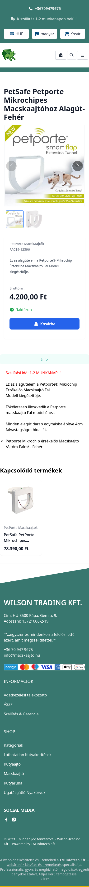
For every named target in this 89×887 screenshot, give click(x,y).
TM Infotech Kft (43, 844)
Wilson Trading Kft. (43, 602)
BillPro (44, 879)
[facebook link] (6, 819)
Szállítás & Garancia (21, 714)
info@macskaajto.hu (22, 655)
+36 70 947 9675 (18, 649)
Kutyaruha (13, 783)
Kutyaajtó (12, 764)
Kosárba (45, 323)
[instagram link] (13, 819)
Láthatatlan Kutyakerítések (28, 754)
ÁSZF (8, 704)
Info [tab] (44, 359)
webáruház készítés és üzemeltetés (34, 864)
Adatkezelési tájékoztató (25, 695)
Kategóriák (13, 745)
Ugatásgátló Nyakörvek (24, 792)
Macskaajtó (14, 773)
